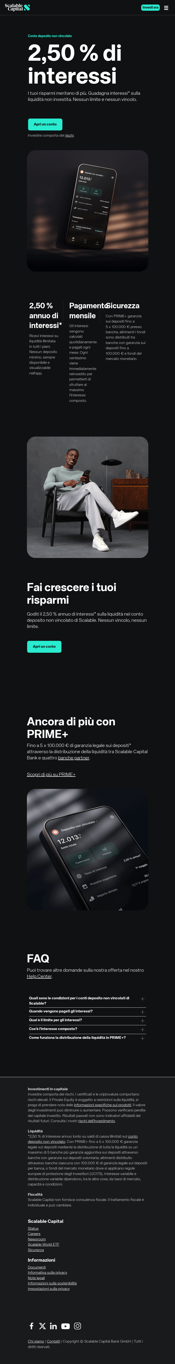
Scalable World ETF (43, 1245)
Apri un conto (45, 124)
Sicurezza (36, 1250)
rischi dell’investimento (96, 1121)
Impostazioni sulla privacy (49, 1289)
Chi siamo (36, 1342)
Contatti (53, 1342)
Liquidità (35, 1131)
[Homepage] (17, 7)
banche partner (73, 758)
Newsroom (37, 1239)
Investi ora (150, 7)
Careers (34, 1234)
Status (33, 1229)
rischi (69, 136)
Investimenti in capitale (48, 1089)
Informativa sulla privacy (47, 1273)
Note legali (36, 1278)
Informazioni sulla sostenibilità (52, 1283)
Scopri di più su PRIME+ (51, 774)
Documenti (37, 1267)
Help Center (39, 976)
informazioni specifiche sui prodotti (102, 1105)
